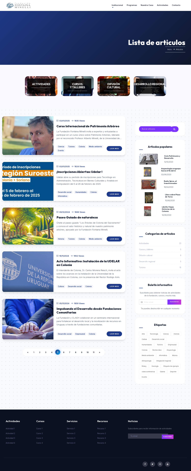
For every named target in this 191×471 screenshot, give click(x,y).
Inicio (169, 49)
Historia (61, 237)
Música (174, 355)
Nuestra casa (147, 5)
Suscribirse (174, 301)
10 (88, 349)
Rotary (143, 365)
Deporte (172, 371)
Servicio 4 (71, 442)
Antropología (146, 360)
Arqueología (171, 349)
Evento (61, 149)
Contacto (176, 5)
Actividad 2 (10, 432)
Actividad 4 (10, 442)
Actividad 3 (10, 437)
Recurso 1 (101, 428)
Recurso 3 (101, 437)
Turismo (71, 145)
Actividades (162, 5)
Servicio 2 (71, 432)
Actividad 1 (10, 428)
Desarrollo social (64, 191)
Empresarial (80, 330)
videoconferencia (148, 371)
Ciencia (61, 145)
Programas (132, 5)
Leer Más (114, 147)
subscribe (167, 436)
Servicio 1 (71, 428)
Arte (143, 333)
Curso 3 (39, 437)
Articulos (179, 49)
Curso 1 (39, 428)
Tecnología (153, 333)
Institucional (117, 5)
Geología (154, 365)
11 (93, 349)
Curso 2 (39, 432)
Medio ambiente (95, 145)
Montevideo (157, 349)
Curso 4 (39, 442)
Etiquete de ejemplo (171, 365)
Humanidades (80, 191)
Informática (62, 194)
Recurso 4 (101, 442)
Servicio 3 (71, 437)
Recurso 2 (101, 432)
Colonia (82, 145)
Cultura (61, 284)
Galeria (162, 371)
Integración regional (163, 360)
